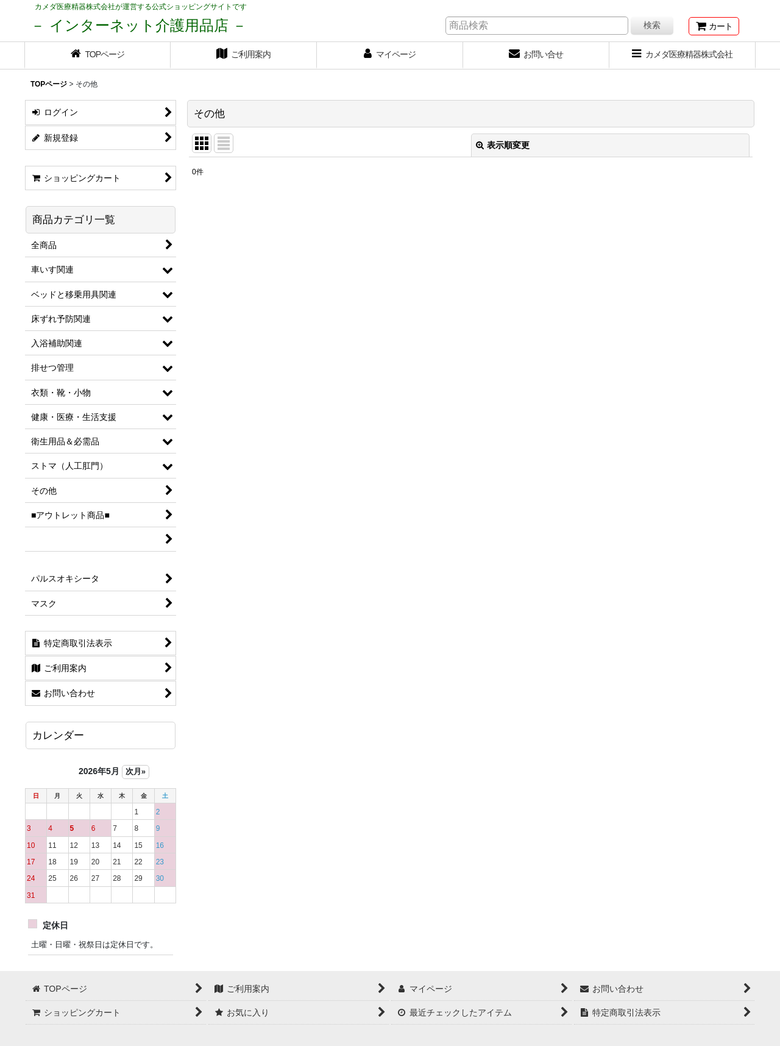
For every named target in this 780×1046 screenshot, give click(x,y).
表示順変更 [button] (503, 145)
